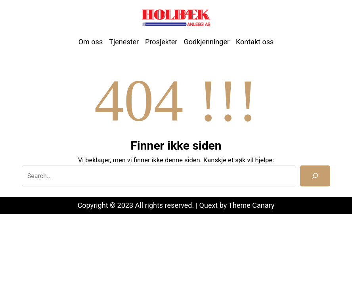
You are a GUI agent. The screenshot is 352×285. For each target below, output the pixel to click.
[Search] (315, 175)
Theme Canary (251, 205)
